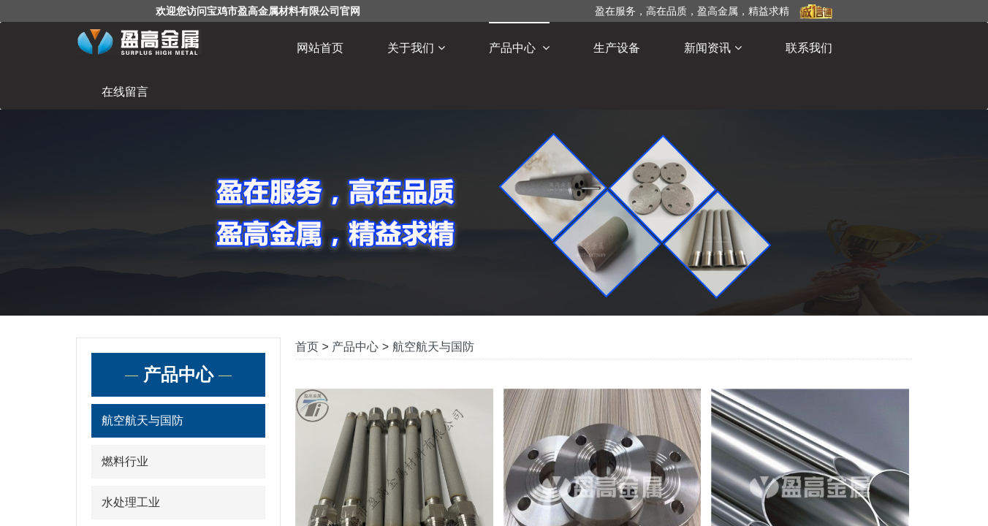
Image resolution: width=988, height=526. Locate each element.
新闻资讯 (713, 48)
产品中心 (519, 48)
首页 (307, 346)
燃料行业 (125, 461)
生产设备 (616, 48)
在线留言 (125, 91)
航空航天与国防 (142, 420)
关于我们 (416, 48)
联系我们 (809, 48)
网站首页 (320, 48)
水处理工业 (131, 502)
